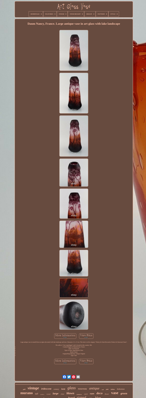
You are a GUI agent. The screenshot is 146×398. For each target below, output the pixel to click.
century (56, 389)
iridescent (46, 388)
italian (113, 389)
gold (24, 389)
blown (70, 393)
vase (114, 393)
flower (107, 394)
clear (62, 394)
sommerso (79, 394)
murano (26, 393)
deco (99, 393)
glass (72, 388)
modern (42, 394)
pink (107, 389)
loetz (63, 389)
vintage (33, 388)
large (56, 393)
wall (103, 389)
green (124, 393)
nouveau (82, 388)
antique (94, 388)
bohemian (121, 389)
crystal (48, 394)
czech (86, 394)
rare (92, 393)
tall (36, 393)
